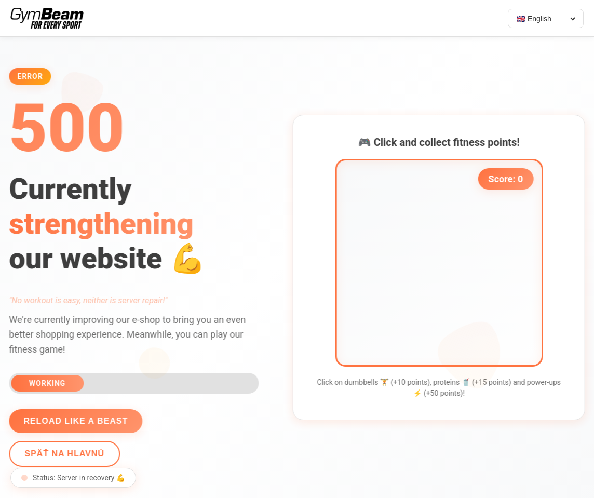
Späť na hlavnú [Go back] (63, 453)
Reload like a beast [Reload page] (74, 420)
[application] (441, 263)
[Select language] (546, 18)
